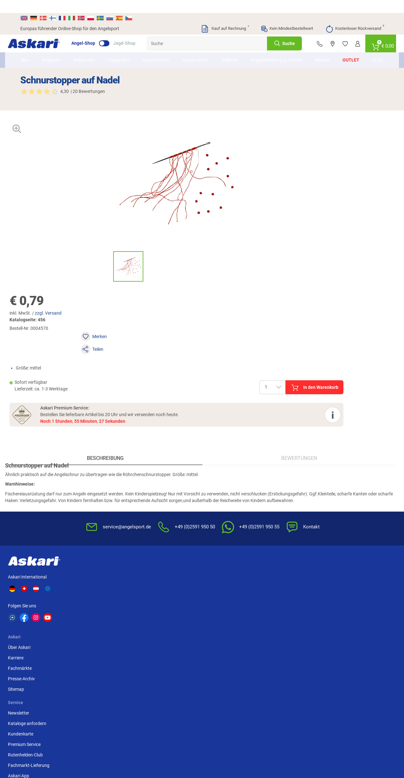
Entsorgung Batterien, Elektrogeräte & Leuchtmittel (289, 498)
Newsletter (154, 459)
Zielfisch (235, 50)
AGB (272, 459)
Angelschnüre (161, 50)
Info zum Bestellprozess (229, 480)
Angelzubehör (201, 50)
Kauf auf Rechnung (225, 16)
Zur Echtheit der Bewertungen (221, 526)
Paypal (336, 501)
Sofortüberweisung (348, 459)
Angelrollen (124, 50)
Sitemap (101, 501)
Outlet (345, 50)
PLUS (372, 50)
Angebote (56, 50)
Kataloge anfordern (163, 470)
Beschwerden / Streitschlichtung (284, 529)
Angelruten (90, 50)
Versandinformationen (71, 745)
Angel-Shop (96, 30)
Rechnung (339, 512)
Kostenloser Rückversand (355, 16)
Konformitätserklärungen (231, 512)
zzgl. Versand (251, 147)
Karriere (101, 470)
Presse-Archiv (106, 491)
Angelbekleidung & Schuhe (274, 50)
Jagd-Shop (137, 30)
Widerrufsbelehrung (287, 470)
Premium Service (160, 491)
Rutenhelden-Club (161, 501)
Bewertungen (293, 325)
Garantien (215, 501)
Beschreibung (111, 325)
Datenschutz (280, 480)
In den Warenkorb (341, 195)
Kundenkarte (156, 480)
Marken (317, 50)
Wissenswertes (220, 470)
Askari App (154, 522)
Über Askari (104, 459)
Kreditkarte (340, 491)
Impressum (279, 515)
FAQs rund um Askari (226, 459)
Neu (31, 50)
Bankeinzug (341, 470)
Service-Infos (218, 491)
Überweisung (342, 480)
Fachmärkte (105, 480)
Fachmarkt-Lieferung (165, 512)
